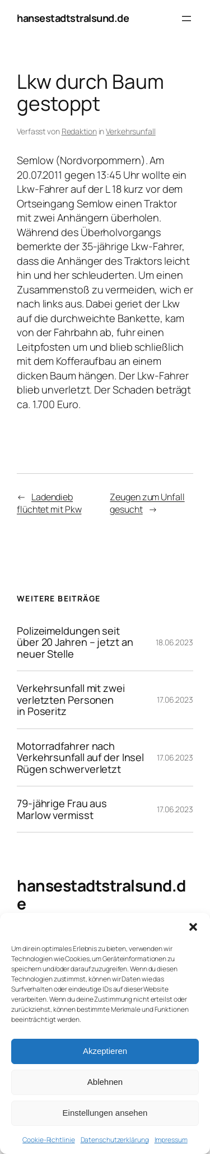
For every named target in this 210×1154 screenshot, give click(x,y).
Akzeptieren (105, 1051)
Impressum (171, 1139)
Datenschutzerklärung (115, 1139)
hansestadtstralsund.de (73, 18)
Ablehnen (105, 1082)
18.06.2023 (174, 642)
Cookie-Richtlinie (48, 1139)
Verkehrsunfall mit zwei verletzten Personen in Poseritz (71, 699)
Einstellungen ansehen (105, 1112)
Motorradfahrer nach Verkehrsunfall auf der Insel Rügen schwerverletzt (80, 757)
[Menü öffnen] (186, 18)
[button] (193, 927)
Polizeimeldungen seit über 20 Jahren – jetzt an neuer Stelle (75, 642)
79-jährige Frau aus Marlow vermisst (62, 809)
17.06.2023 (175, 699)
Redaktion (79, 131)
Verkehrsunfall (131, 131)
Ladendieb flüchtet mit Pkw (49, 503)
